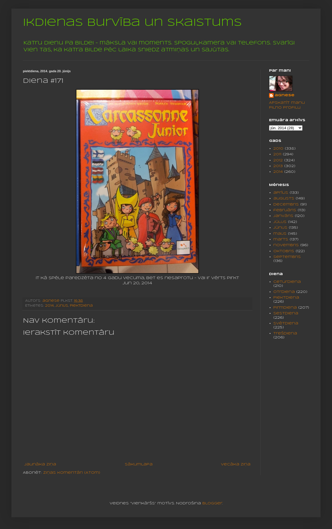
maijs (279, 233)
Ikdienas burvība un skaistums (132, 23)
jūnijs (62, 305)
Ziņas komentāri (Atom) (71, 472)
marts (280, 239)
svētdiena (285, 323)
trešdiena (285, 333)
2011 (277, 154)
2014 (49, 305)
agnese (285, 95)
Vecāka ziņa (235, 464)
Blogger (212, 503)
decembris (286, 204)
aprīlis (280, 192)
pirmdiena (285, 307)
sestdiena (285, 313)
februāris (284, 210)
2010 (278, 148)
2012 (278, 160)
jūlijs (279, 222)
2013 (278, 166)
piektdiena (81, 305)
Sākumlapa (139, 464)
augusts (283, 198)
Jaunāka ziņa (40, 464)
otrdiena (284, 291)
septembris (287, 256)
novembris (286, 245)
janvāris (283, 216)
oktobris (283, 251)
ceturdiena (287, 281)
